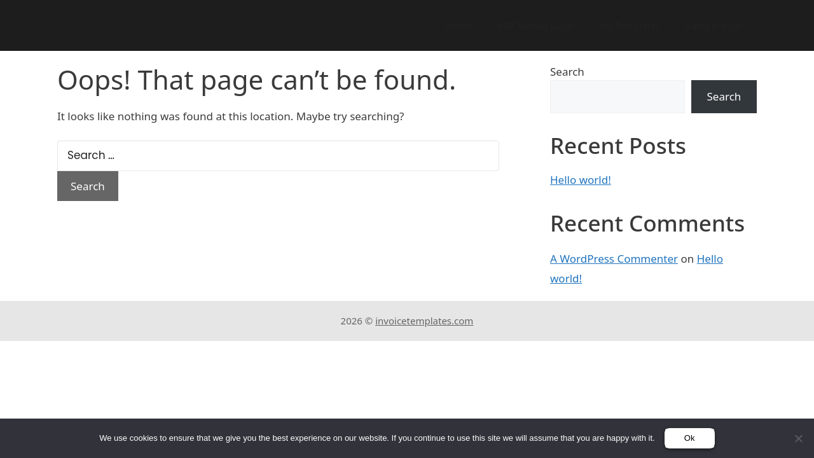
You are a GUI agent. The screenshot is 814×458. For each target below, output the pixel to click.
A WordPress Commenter (614, 258)
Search (567, 71)
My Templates (629, 25)
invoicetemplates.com (424, 320)
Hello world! (580, 179)
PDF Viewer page (535, 25)
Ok (689, 438)
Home (459, 25)
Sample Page (715, 25)
